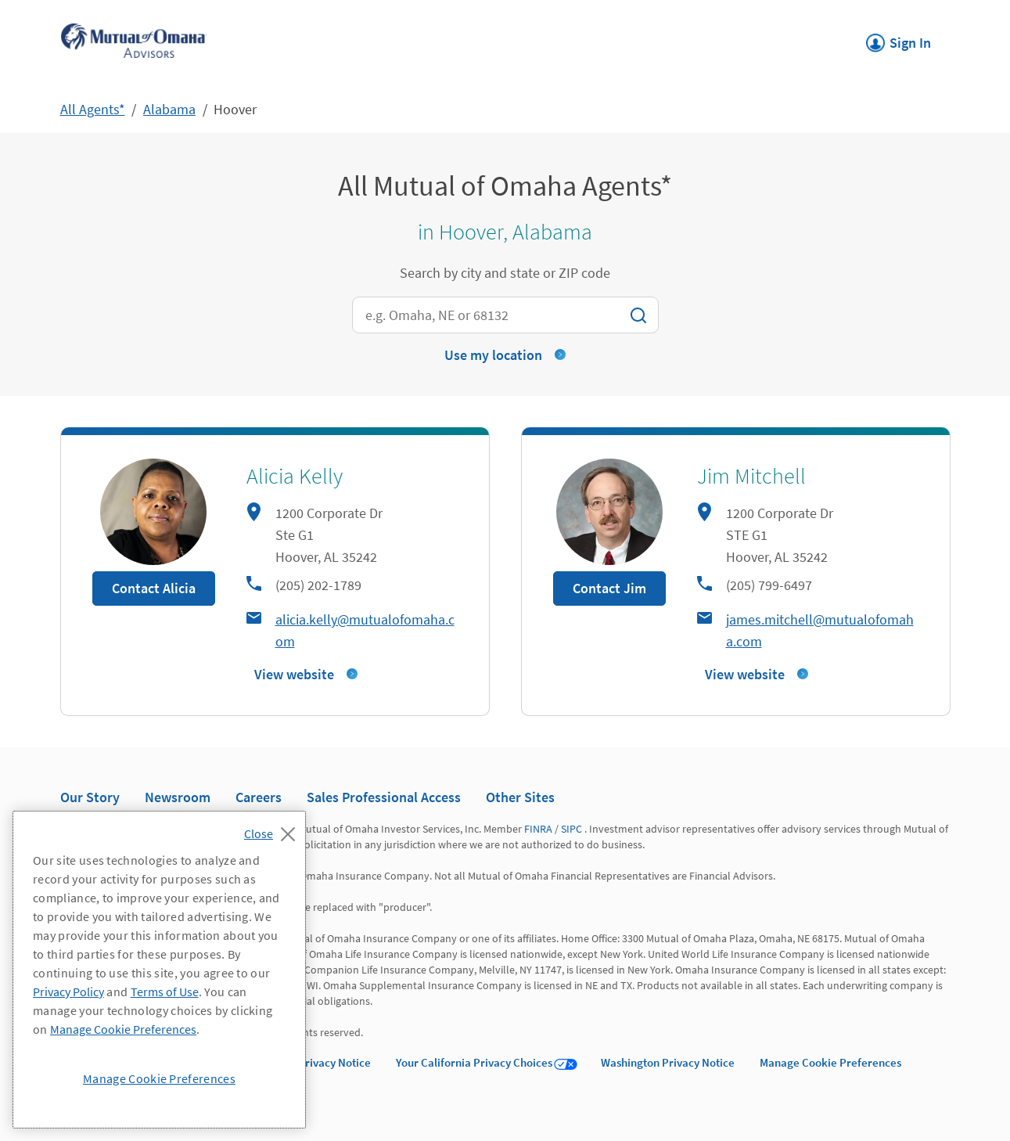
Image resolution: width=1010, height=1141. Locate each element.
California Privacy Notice (308, 1062)
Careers (258, 797)
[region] (159, 969)
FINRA (538, 829)
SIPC (571, 829)
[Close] (273, 829)
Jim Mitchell (751, 476)
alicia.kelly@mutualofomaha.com (365, 630)
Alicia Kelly (294, 476)
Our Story (90, 797)
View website (294, 674)
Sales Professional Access (384, 797)
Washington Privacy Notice (668, 1062)
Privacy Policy (68, 991)
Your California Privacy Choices (474, 1062)
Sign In (898, 38)
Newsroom (177, 797)
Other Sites (520, 797)
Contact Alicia (154, 588)
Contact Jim (609, 588)
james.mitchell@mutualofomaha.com (820, 630)
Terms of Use (165, 991)
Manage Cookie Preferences (830, 1062)
